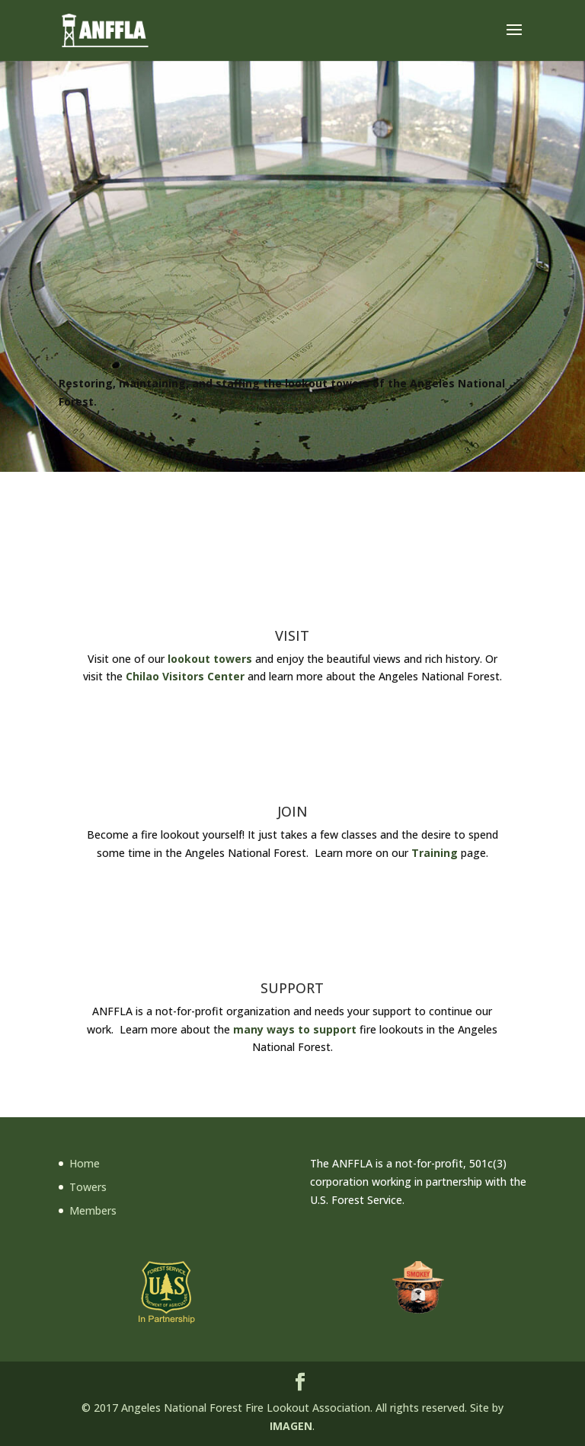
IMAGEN (291, 1426)
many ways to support (294, 1029)
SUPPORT (292, 988)
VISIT (292, 635)
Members (93, 1210)
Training (434, 853)
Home (84, 1163)
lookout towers (210, 658)
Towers (88, 1187)
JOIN (292, 811)
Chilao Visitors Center (185, 676)
